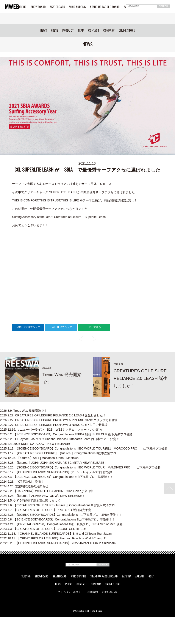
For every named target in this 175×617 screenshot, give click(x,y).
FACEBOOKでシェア (28, 327)
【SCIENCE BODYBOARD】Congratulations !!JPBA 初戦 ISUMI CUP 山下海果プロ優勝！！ (69, 434)
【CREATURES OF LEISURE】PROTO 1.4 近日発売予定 (45, 510)
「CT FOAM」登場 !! (21, 481)
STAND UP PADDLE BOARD (105, 6)
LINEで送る (94, 327)
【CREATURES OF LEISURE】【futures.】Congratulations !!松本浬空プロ (58, 453)
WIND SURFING (77, 6)
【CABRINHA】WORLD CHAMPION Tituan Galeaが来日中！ (48, 491)
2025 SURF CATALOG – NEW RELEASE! (35, 443)
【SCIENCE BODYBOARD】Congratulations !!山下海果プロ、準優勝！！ (56, 477)
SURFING (22, 6)
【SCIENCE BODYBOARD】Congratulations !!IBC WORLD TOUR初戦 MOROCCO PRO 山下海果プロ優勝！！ (86, 448)
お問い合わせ (109, 592)
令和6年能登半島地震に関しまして (30, 500)
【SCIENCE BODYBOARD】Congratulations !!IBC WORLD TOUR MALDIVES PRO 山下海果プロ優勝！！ (83, 467)
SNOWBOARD (38, 6)
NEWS (43, 30)
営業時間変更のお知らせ (24, 486)
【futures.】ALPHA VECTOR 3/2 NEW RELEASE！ (42, 495)
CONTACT (93, 30)
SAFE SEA (126, 576)
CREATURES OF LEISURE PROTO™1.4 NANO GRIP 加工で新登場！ (55, 425)
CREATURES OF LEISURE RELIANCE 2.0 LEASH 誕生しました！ (53, 415)
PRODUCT (68, 30)
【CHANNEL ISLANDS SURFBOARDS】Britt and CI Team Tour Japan (56, 533)
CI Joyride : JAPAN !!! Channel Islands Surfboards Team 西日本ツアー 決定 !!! (59, 439)
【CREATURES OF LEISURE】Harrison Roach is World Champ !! (53, 538)
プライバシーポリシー (70, 592)
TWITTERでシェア (61, 327)
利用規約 (93, 592)
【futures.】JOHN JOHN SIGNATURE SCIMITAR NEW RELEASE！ (53, 462)
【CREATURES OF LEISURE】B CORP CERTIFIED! (43, 529)
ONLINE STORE (127, 30)
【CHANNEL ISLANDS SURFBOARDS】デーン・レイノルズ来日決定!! (56, 472)
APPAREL (139, 576)
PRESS (54, 30)
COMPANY (108, 30)
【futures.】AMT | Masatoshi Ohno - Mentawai (39, 458)
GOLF (151, 576)
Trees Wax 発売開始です (23, 410)
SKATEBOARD (57, 6)
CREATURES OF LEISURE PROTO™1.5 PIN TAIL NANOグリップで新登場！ (60, 420)
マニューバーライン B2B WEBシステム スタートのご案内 (51, 429)
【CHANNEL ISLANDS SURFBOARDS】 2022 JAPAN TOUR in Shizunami (58, 543)
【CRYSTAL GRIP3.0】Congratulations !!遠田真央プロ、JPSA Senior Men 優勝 (61, 524)
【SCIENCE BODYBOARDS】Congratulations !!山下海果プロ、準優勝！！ (57, 519)
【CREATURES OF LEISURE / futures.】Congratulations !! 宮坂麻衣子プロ (57, 505)
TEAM (81, 30)
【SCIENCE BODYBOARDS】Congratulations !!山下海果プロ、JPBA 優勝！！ (61, 514)
